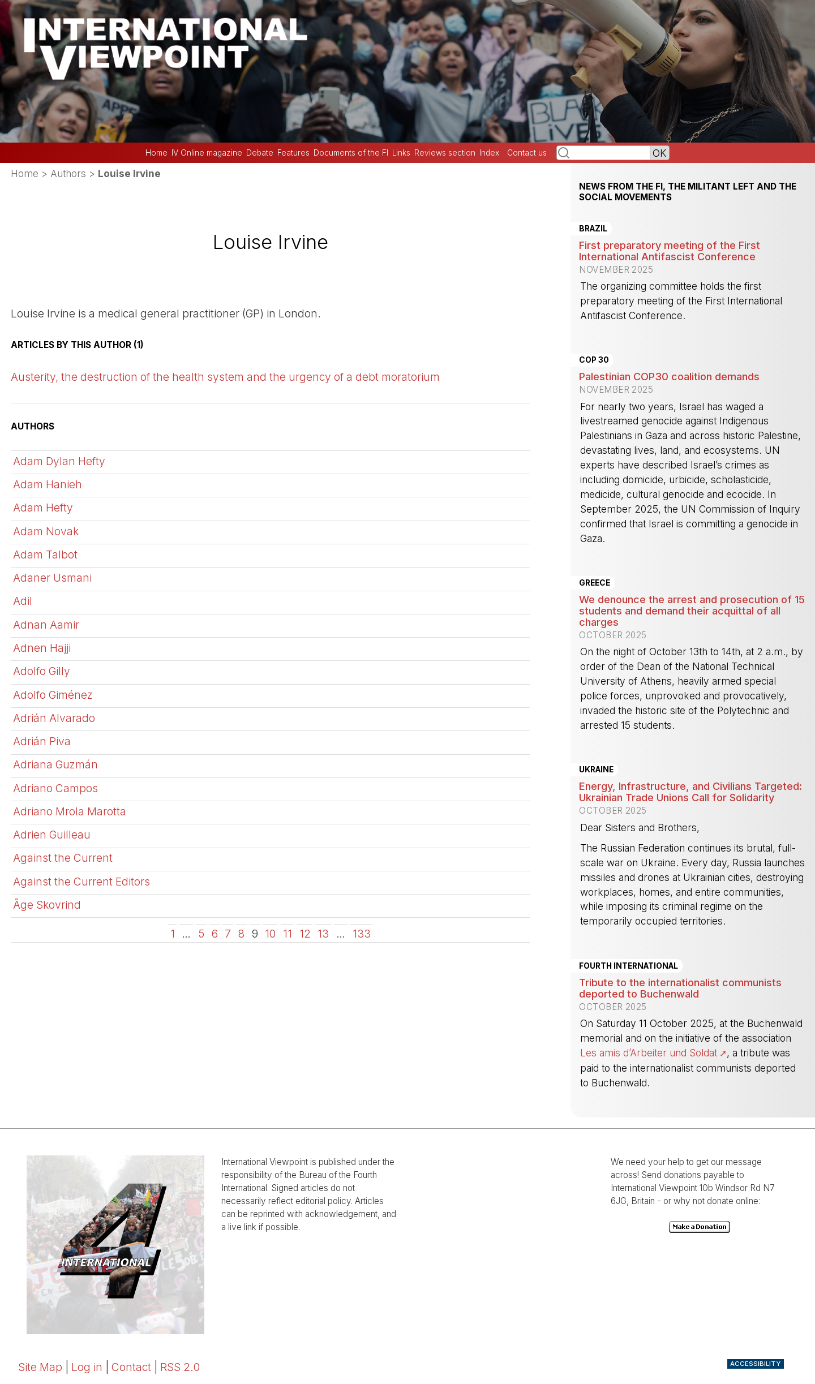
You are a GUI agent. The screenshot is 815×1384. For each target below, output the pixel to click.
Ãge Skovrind (47, 905)
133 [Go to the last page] (362, 933)
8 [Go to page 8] (241, 933)
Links (401, 152)
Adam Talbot (45, 554)
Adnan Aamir (46, 624)
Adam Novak (46, 531)
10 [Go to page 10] (270, 933)
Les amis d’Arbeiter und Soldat (648, 1053)
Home (156, 152)
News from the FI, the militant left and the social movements (687, 192)
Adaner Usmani (52, 577)
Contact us (527, 152)
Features (293, 152)
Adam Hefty (43, 507)
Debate (259, 152)
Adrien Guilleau (52, 834)
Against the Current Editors (81, 881)
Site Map (40, 1367)
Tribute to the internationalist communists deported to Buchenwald (680, 988)
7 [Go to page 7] (228, 933)
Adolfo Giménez (53, 695)
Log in (86, 1367)
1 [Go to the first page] (172, 933)
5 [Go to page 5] (201, 933)
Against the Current (63, 858)
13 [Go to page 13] (323, 933)
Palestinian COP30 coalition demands (669, 376)
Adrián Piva (42, 741)
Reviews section (444, 152)
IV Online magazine (206, 152)
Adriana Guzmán (55, 764)
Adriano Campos (55, 788)
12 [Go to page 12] (305, 933)
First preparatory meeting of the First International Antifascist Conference (669, 251)
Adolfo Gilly (41, 671)
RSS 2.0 (180, 1367)
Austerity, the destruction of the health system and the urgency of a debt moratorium (225, 377)
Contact (131, 1367)
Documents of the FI (351, 152)
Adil (22, 601)
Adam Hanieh (47, 484)
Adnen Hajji (42, 648)
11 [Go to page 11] (287, 933)
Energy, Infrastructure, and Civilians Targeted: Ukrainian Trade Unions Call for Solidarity (690, 791)
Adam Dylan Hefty (59, 461)
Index (489, 152)
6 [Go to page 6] (215, 933)
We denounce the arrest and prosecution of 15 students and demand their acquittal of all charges (692, 610)
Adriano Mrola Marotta (69, 811)
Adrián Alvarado (54, 718)
